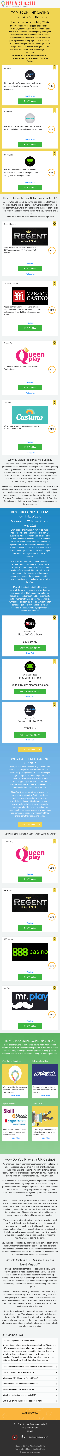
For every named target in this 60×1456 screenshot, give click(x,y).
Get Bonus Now (30, 648)
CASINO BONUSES (30, 1413)
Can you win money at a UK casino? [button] (18, 1372)
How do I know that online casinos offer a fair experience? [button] (28, 1367)
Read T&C (30, 653)
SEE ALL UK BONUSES (30, 749)
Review (30, 263)
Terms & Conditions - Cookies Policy (30, 1449)
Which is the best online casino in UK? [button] (19, 1395)
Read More (15, 1095)
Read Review (30, 96)
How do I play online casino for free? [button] (19, 1389)
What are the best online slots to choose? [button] (20, 1384)
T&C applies (30, 274)
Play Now (30, 101)
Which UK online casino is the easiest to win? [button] (22, 1401)
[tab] (30, 1340)
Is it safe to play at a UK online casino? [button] (19, 1341)
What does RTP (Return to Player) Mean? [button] (20, 1378)
